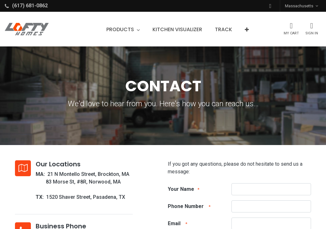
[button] (270, 6)
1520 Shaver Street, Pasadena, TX (85, 197)
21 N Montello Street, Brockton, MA (88, 174)
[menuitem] (177, 29)
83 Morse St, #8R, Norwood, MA (83, 182)
